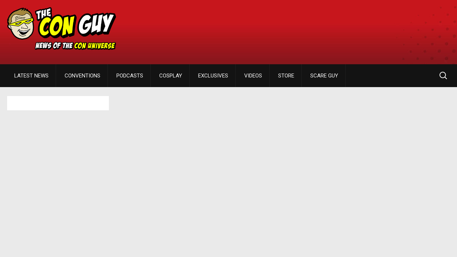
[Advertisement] (320, 27)
